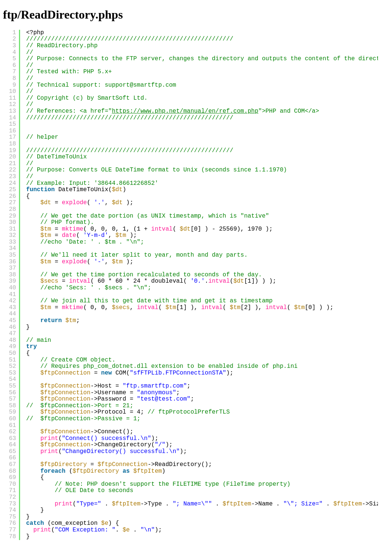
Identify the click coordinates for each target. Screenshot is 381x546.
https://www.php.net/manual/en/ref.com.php (185, 111)
